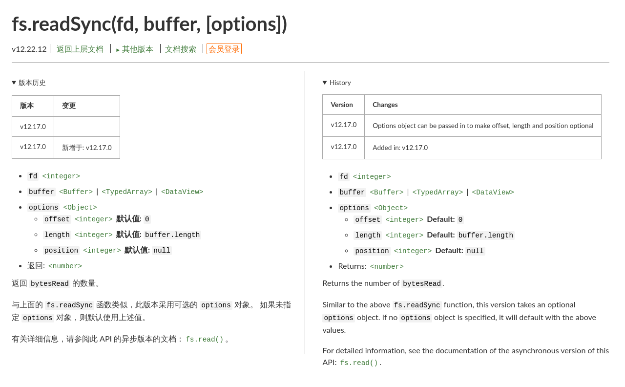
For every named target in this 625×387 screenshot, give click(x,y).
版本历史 (32, 82)
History (340, 82)
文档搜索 (180, 48)
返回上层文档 (80, 48)
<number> (65, 266)
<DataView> (182, 192)
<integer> (61, 176)
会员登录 (224, 48)
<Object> (80, 208)
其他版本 (135, 48)
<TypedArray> (127, 192)
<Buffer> (76, 192)
